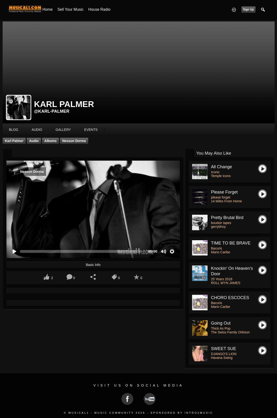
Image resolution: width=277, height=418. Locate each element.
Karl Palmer (14, 141)
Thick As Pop (220, 328)
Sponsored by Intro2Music (182, 412)
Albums (50, 141)
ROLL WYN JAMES (225, 283)
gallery (63, 130)
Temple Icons (220, 176)
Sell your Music (70, 9)
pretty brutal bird (227, 217)
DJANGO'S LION (223, 354)
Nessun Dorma (74, 141)
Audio (34, 141)
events (91, 130)
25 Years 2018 (221, 279)
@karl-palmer (51, 111)
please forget (224, 192)
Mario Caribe (220, 252)
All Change (221, 166)
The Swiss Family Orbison (230, 332)
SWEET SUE (223, 348)
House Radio (99, 9)
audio (36, 130)
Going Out (220, 323)
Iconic (215, 172)
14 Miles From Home (226, 201)
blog (13, 130)
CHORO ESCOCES (230, 297)
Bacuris (216, 248)
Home (47, 9)
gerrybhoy (218, 227)
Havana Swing (221, 358)
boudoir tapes (221, 223)
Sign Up (248, 9)
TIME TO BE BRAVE (231, 243)
